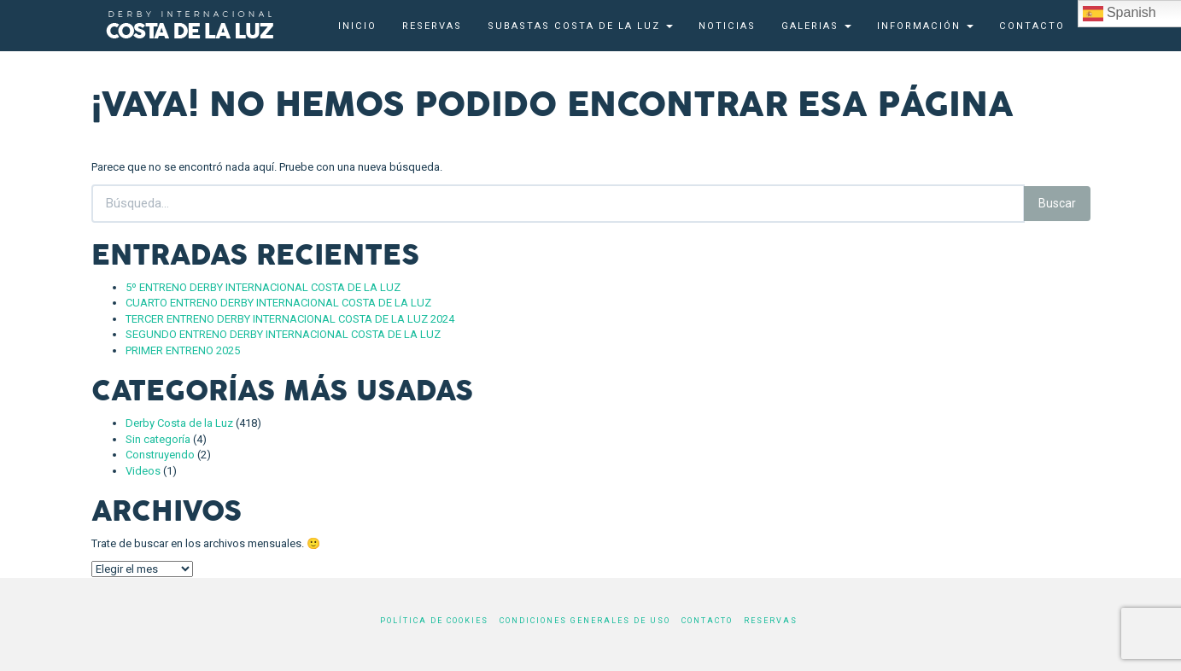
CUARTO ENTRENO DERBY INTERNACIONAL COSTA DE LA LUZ (278, 302)
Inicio (357, 26)
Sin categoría (158, 439)
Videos (143, 470)
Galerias (816, 26)
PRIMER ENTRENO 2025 (183, 350)
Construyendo (160, 454)
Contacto (1032, 26)
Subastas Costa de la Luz (580, 26)
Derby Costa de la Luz (179, 423)
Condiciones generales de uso (585, 620)
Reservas (432, 26)
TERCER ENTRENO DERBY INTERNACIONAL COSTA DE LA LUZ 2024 (290, 318)
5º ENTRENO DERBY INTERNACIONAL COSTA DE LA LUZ (263, 287)
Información (925, 26)
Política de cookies (434, 620)
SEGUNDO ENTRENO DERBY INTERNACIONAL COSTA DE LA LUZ (283, 334)
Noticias (727, 26)
